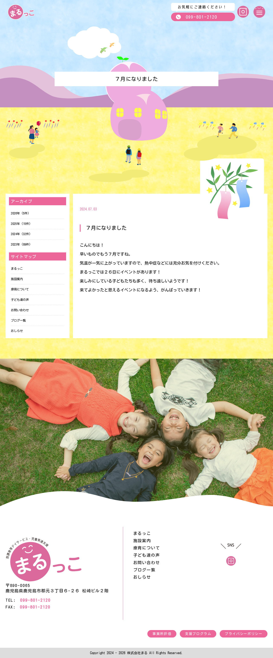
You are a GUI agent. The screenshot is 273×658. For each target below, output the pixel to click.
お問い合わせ (20, 310)
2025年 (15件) (21, 223)
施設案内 (17, 279)
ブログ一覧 (18, 320)
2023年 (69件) (21, 244)
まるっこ (17, 268)
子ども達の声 (20, 299)
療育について (20, 289)
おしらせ (17, 330)
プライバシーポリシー (243, 633)
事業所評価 (161, 633)
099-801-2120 (196, 17)
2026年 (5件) (20, 213)
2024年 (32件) (21, 234)
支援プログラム (198, 633)
